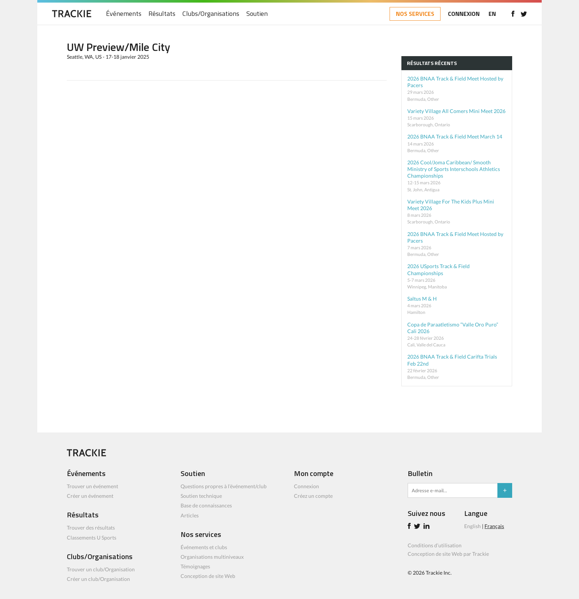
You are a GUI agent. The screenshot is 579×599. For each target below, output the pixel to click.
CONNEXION (464, 13)
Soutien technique (201, 496)
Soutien (257, 13)
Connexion (306, 486)
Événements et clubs (204, 547)
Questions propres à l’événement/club (224, 486)
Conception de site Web (208, 576)
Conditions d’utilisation (435, 545)
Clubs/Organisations (210, 13)
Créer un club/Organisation (98, 579)
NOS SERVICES (415, 13)
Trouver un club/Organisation (101, 569)
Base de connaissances (206, 505)
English (472, 526)
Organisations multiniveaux (212, 557)
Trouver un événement (92, 486)
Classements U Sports (91, 537)
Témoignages (195, 566)
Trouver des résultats (91, 527)
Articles (190, 515)
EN (492, 13)
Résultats (161, 13)
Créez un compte (313, 496)
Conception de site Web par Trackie (448, 554)
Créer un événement (90, 496)
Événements (123, 13)
